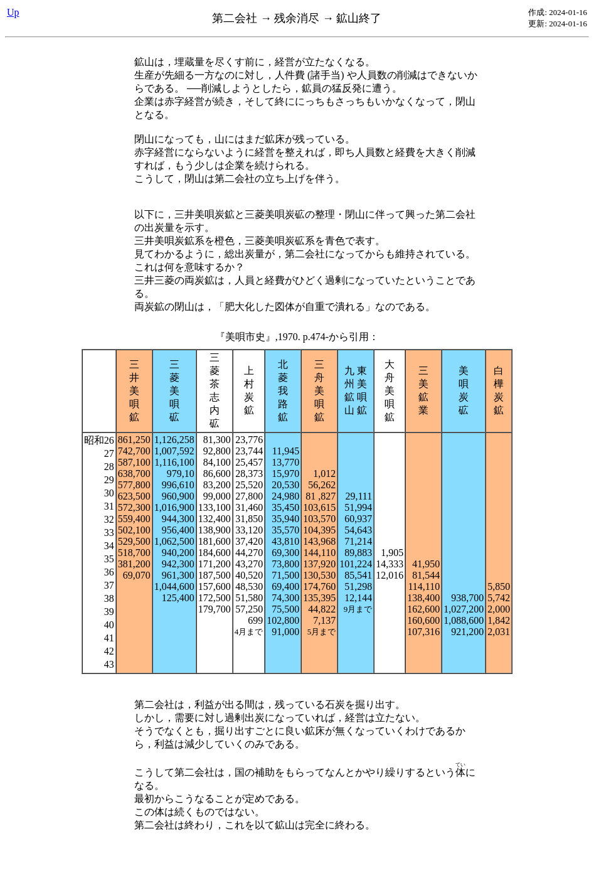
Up (13, 12)
